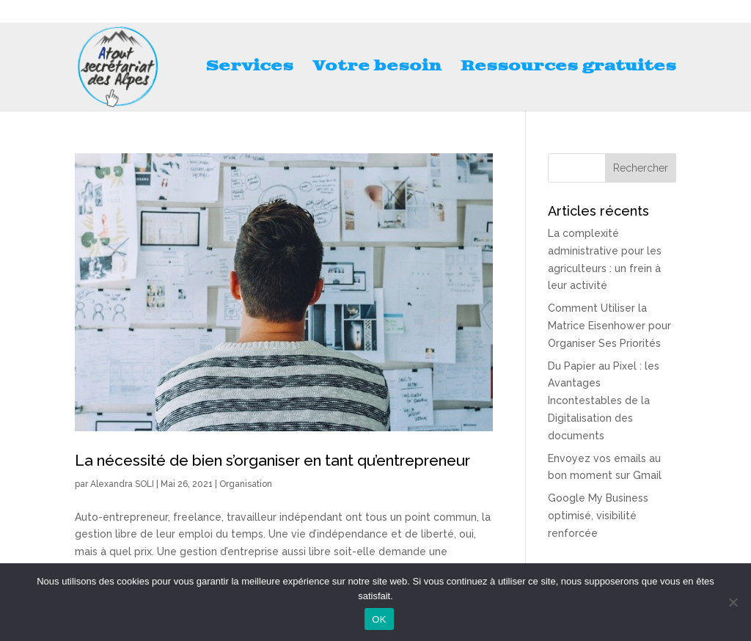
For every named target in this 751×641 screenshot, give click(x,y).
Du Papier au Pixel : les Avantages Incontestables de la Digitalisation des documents (603, 401)
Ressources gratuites (568, 68)
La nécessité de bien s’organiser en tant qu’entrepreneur (272, 460)
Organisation (245, 484)
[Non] (732, 602)
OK (379, 619)
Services (249, 68)
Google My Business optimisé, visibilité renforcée (598, 515)
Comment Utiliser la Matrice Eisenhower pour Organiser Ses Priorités (609, 325)
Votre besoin (377, 68)
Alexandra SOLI (122, 484)
